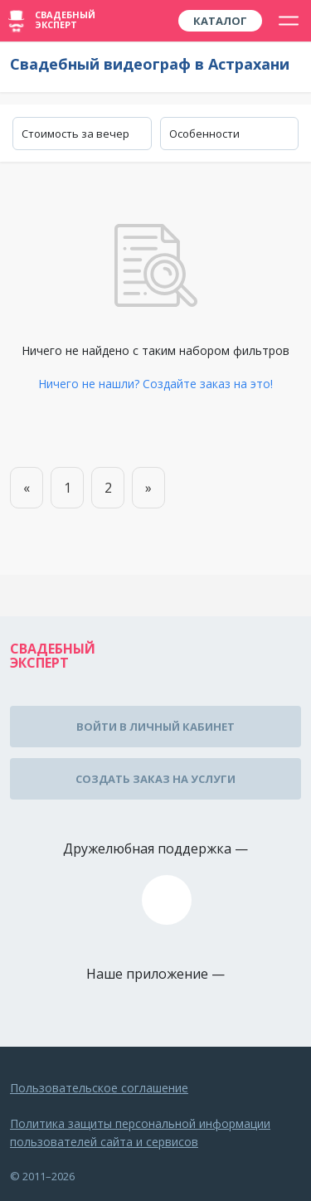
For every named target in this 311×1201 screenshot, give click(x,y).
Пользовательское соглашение (99, 1088)
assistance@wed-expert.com (167, 900)
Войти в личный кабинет (155, 726)
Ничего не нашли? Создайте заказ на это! (155, 383)
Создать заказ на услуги (155, 778)
